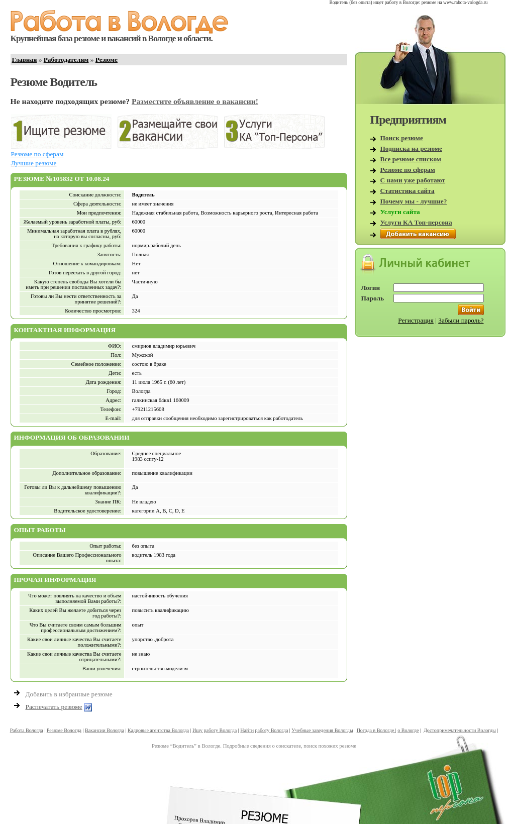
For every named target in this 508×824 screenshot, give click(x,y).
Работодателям (66, 59)
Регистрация (416, 320)
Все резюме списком (410, 159)
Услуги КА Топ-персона (416, 222)
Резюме (106, 59)
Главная (24, 59)
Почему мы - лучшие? (413, 201)
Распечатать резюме (54, 706)
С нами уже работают (413, 180)
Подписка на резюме (411, 148)
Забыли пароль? (460, 320)
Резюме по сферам (407, 169)
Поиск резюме (401, 138)
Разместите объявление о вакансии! (195, 101)
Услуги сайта (400, 212)
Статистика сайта (407, 190)
